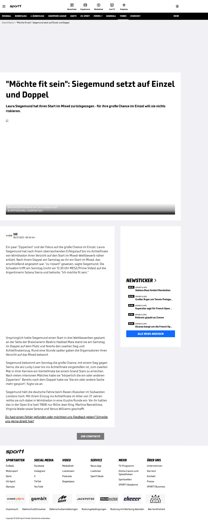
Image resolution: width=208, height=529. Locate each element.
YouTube (38, 486)
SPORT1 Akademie (128, 484)
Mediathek (68, 465)
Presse (150, 481)
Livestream (68, 471)
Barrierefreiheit (156, 509)
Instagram (39, 471)
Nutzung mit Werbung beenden (127, 509)
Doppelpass (68, 481)
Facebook (39, 465)
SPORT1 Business (156, 486)
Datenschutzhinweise (34, 509)
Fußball (10, 465)
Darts (9, 476)
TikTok (37, 481)
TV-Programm (126, 465)
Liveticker (96, 471)
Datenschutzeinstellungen (63, 509)
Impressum (12, 509)
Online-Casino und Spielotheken (128, 472)
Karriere (151, 471)
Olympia (10, 486)
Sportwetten (125, 479)
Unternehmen (154, 465)
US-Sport (10, 481)
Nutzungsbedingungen (94, 509)
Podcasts (67, 476)
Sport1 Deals (97, 476)
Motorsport (12, 471)
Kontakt (151, 476)
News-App (96, 465)
